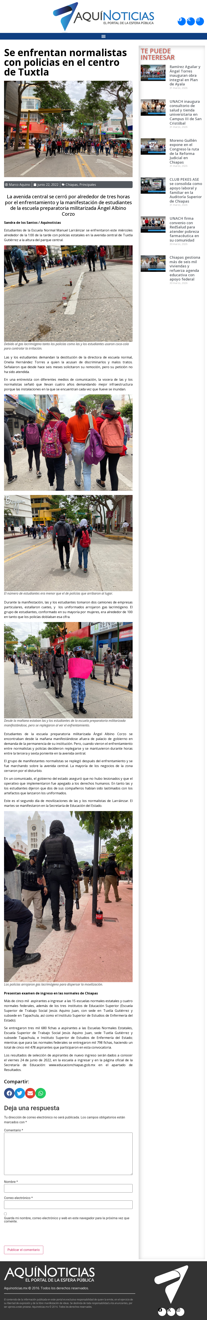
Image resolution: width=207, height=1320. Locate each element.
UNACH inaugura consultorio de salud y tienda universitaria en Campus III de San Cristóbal (186, 112)
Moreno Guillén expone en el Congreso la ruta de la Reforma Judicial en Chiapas (184, 151)
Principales (87, 184)
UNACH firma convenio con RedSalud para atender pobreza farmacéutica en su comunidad (184, 229)
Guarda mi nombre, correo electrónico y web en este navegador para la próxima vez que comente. (66, 1220)
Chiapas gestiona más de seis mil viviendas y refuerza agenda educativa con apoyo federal (185, 268)
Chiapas (72, 184)
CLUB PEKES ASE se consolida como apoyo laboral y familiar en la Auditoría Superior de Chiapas (186, 190)
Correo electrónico (18, 1198)
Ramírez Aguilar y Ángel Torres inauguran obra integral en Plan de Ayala (185, 75)
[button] (103, 36)
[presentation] (34, 1236)
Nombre (11, 1181)
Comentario (13, 1130)
